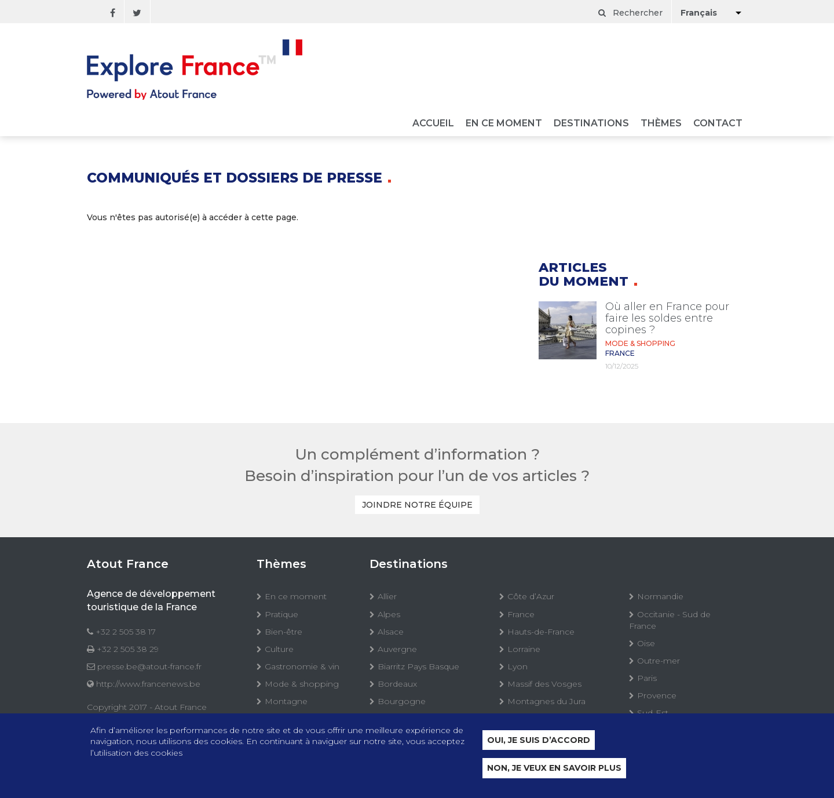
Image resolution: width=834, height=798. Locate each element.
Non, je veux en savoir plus (554, 768)
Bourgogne (402, 701)
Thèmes (661, 124)
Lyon (517, 666)
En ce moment (504, 124)
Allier (387, 596)
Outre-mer (658, 660)
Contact (717, 124)
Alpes (389, 614)
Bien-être (283, 631)
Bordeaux (397, 684)
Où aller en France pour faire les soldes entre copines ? (667, 318)
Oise (646, 643)
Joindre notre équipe (417, 505)
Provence (656, 695)
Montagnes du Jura (546, 701)
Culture (279, 649)
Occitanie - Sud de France (670, 620)
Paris (647, 678)
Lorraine (523, 649)
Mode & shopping (302, 684)
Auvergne (397, 649)
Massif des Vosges (544, 684)
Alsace (391, 631)
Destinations (591, 124)
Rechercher (630, 13)
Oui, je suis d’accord (538, 740)
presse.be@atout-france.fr (149, 666)
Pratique (281, 614)
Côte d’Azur (530, 596)
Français (699, 13)
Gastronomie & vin (302, 666)
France (521, 614)
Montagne (286, 701)
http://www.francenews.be (148, 684)
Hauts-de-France (541, 631)
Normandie (660, 596)
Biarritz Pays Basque (418, 666)
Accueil (433, 124)
